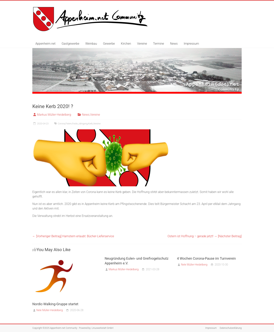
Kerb (90, 123)
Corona (61, 123)
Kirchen (126, 43)
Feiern (69, 123)
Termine (158, 43)
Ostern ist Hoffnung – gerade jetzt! (204, 236)
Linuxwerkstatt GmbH (102, 328)
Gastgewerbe (70, 43)
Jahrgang (83, 123)
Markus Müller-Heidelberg (54, 114)
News (174, 43)
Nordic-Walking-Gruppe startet (55, 304)
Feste (75, 123)
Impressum (191, 43)
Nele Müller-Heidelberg (49, 310)
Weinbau (91, 43)
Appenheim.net (45, 43)
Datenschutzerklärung (231, 328)
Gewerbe (109, 43)
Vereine (142, 43)
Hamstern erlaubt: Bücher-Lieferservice (73, 236)
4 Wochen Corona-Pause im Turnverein (206, 258)
